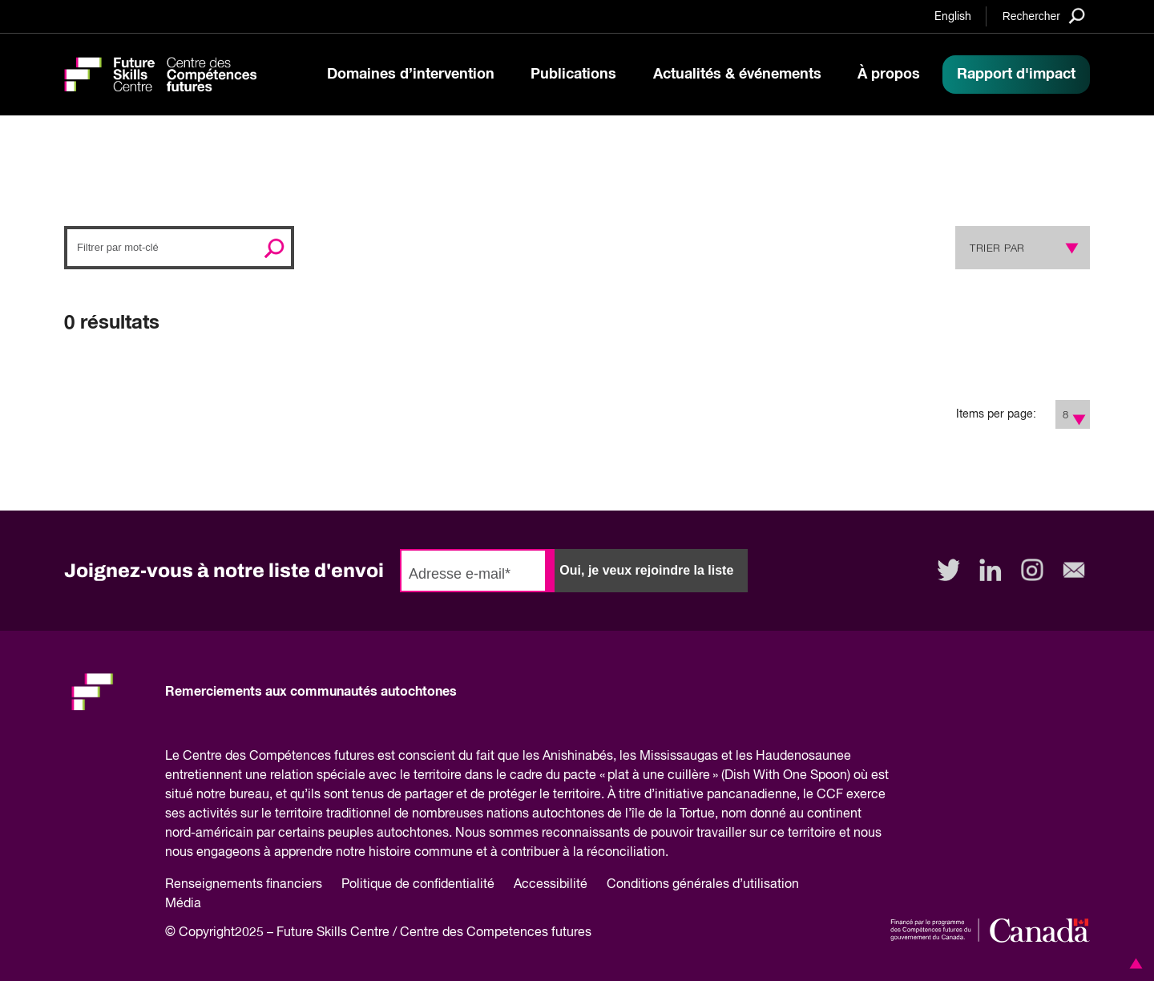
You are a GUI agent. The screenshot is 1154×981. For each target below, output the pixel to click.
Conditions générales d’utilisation (703, 884)
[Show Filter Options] (1080, 414)
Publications (573, 74)
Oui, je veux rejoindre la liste (646, 570)
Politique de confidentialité (417, 884)
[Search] (1044, 15)
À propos (888, 74)
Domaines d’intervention (410, 74)
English (952, 16)
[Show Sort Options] (1068, 247)
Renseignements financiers (243, 884)
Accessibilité (550, 884)
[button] (1133, 963)
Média (183, 904)
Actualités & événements (737, 74)
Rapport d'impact (1016, 74)
